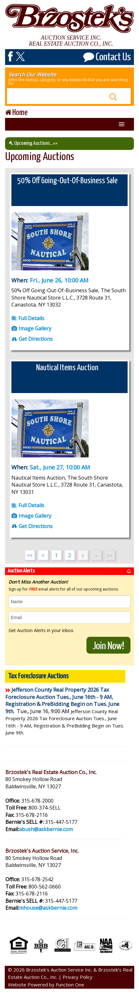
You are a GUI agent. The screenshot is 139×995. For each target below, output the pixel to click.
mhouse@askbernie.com (48, 907)
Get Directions (32, 338)
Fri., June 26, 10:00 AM (59, 280)
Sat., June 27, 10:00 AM (60, 467)
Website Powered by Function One (46, 984)
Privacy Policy (77, 977)
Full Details (27, 318)
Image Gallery (31, 328)
